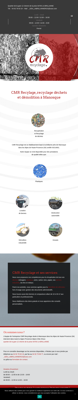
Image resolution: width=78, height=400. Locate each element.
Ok (40, 396)
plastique (30, 280)
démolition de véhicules (56, 287)
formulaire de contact (19, 359)
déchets (15, 280)
